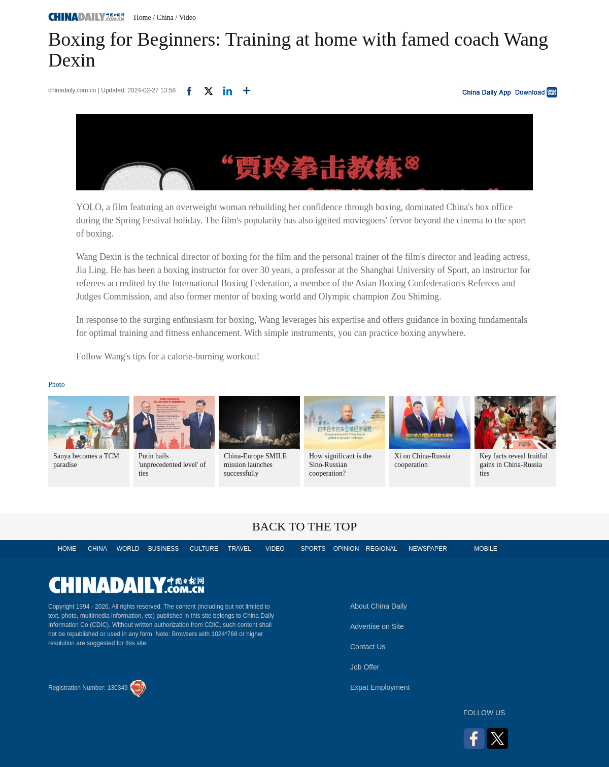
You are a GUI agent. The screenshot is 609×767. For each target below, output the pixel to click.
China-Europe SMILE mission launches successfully (255, 464)
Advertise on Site (377, 626)
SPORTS (312, 548)
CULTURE (204, 548)
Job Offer (364, 667)
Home (142, 17)
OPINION (346, 548)
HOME (67, 548)
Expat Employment (380, 687)
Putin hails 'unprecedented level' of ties (172, 464)
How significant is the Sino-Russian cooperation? (340, 464)
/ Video (186, 17)
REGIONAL (381, 548)
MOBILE (485, 548)
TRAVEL (239, 548)
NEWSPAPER (427, 548)
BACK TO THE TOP (304, 526)
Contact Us (367, 647)
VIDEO (274, 548)
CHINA (97, 548)
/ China (163, 17)
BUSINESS (163, 548)
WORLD (128, 548)
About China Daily (378, 606)
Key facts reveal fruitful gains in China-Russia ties (514, 464)
